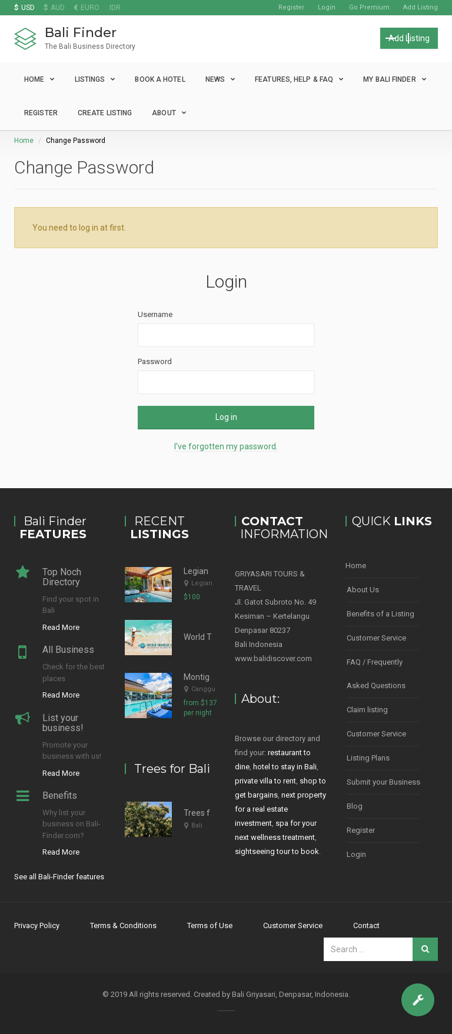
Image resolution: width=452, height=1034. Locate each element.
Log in (226, 417)
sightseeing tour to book (277, 851)
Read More (60, 627)
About (164, 113)
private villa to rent (265, 780)
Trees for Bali (208, 813)
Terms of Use (209, 925)
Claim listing (367, 709)
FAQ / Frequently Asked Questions (376, 674)
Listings (90, 79)
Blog (355, 806)
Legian (201, 583)
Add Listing (420, 7)
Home (34, 79)
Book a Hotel (160, 79)
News (215, 79)
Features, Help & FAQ (294, 79)
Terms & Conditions (123, 925)
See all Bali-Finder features (59, 876)
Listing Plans (368, 757)
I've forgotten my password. (226, 446)
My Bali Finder (389, 79)
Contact (366, 925)
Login (326, 7)
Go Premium (369, 7)
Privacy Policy (36, 925)
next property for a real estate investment (280, 809)
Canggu (203, 689)
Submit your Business (383, 782)
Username (155, 314)
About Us (363, 589)
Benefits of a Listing (380, 613)
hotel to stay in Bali (285, 766)
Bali (196, 825)
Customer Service (376, 637)
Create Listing (105, 113)
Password (155, 361)
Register (291, 7)
